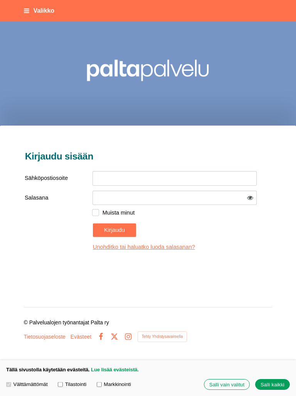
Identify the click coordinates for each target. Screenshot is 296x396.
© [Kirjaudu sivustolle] (26, 322)
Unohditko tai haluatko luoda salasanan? (144, 247)
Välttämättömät (27, 385)
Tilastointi (72, 385)
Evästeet (81, 336)
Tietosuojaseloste (44, 336)
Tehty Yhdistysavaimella (162, 336)
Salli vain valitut (226, 385)
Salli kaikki (272, 385)
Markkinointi (114, 385)
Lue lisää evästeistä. (115, 370)
